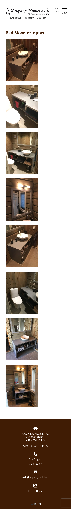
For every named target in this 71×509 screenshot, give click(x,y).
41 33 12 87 (35, 463)
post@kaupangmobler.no (35, 477)
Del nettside (35, 488)
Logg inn (35, 504)
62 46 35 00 (35, 459)
